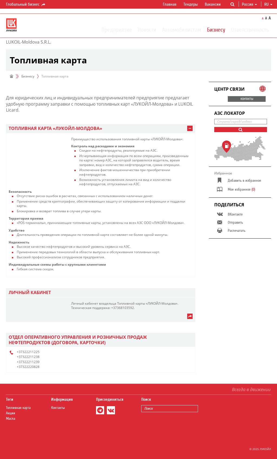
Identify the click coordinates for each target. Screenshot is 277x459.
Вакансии (213, 4)
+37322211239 (28, 362)
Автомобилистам (181, 29)
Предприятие (116, 29)
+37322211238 (28, 357)
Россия (249, 4)
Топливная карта (18, 408)
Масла (10, 418)
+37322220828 (28, 367)
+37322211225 (28, 352)
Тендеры (190, 4)
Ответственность (250, 29)
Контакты (58, 408)
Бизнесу (216, 29)
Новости (147, 29)
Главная (169, 4)
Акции (10, 413)
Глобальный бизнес (26, 4)
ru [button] (268, 4)
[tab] (100, 128)
